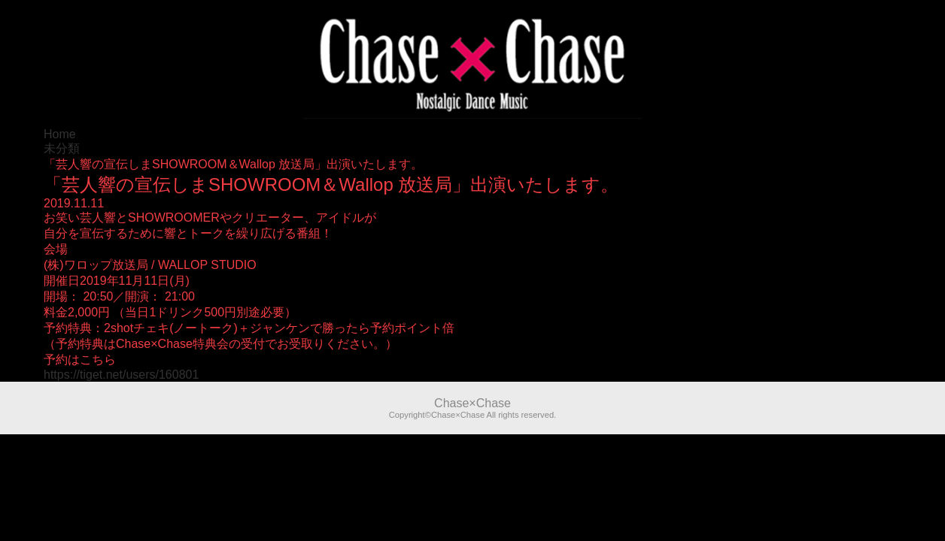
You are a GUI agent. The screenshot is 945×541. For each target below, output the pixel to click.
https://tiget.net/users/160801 (121, 374)
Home (60, 134)
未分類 (62, 148)
